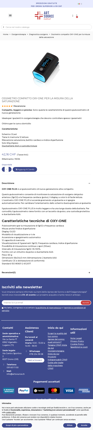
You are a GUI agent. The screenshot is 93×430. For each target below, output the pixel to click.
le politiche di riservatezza (48, 308)
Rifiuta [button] (69, 425)
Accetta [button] (84, 425)
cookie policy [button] (11, 412)
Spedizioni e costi (79, 347)
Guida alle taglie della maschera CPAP (55, 365)
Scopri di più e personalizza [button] (17, 425)
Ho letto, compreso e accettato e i (44, 309)
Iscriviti (86, 302)
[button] (34, 360)
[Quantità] (7, 169)
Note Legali (76, 338)
